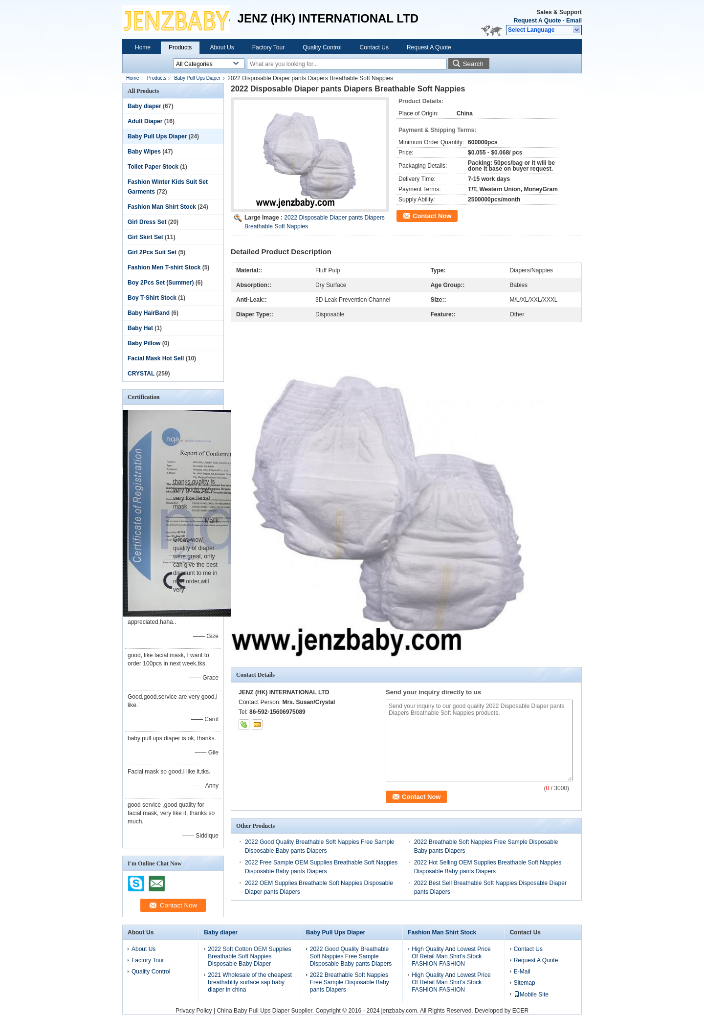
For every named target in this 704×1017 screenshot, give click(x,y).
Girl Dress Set (147, 222)
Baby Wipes (144, 151)
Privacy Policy (194, 1010)
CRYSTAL (141, 373)
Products (180, 47)
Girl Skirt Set (145, 237)
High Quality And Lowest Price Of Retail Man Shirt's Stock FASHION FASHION (451, 956)
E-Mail (522, 971)
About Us (222, 47)
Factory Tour (268, 47)
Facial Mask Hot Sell (156, 358)
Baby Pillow (144, 343)
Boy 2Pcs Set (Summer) (161, 282)
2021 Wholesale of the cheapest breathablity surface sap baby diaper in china (249, 982)
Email (574, 20)
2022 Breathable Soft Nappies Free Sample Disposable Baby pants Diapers (349, 982)
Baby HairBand (149, 313)
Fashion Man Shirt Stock (162, 206)
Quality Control (322, 47)
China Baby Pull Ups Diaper (253, 1010)
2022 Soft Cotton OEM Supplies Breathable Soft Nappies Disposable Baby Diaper (249, 956)
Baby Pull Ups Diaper (197, 78)
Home (143, 47)
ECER (520, 1010)
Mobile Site (531, 994)
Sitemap (524, 982)
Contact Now (432, 216)
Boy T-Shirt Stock (152, 297)
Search (473, 63)
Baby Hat (140, 328)
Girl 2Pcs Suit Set (152, 252)
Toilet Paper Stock (153, 166)
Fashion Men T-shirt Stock (164, 267)
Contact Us (374, 47)
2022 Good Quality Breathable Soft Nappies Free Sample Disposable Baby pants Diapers (351, 956)
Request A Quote (537, 20)
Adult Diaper (145, 121)
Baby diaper (144, 106)
